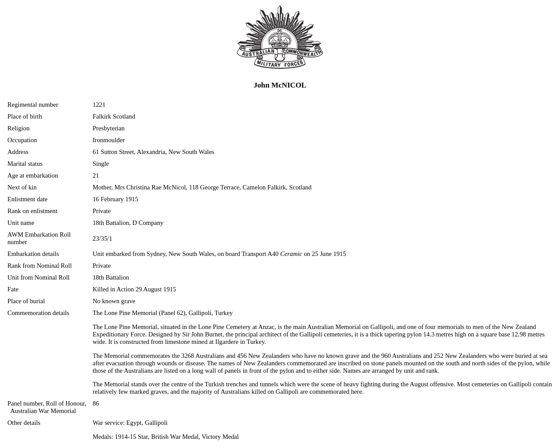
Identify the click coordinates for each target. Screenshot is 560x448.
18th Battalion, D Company (128, 222)
